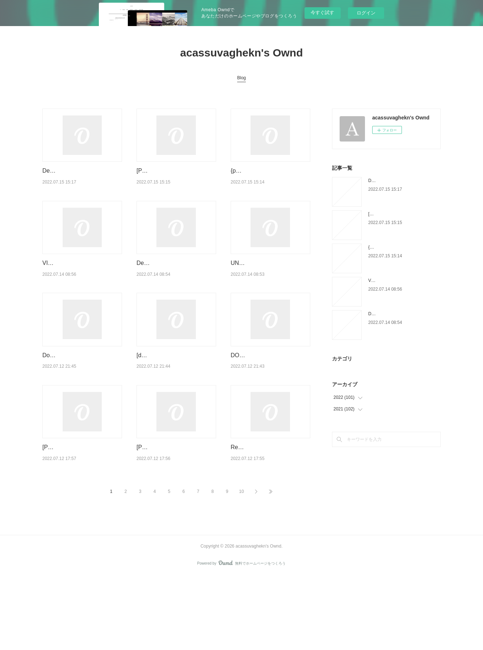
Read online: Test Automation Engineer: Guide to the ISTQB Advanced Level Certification (269, 512)
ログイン (366, 13)
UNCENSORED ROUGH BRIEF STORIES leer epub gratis (266, 290)
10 (241, 565)
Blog (241, 77)
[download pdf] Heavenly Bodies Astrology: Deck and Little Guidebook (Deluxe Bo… (175, 401)
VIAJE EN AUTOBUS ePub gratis (400, 280)
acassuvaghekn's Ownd (241, 53)
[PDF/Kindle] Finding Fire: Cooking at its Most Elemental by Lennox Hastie (174, 512)
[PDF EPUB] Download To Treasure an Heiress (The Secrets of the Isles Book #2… (81, 512)
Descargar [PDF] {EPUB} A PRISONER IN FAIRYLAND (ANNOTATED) (172, 290)
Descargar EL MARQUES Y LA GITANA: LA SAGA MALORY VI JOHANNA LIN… (80, 180)
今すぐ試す (322, 12)
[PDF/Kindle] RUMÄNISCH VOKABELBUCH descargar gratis (171, 180)
